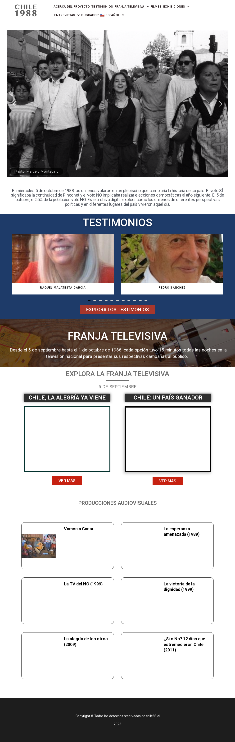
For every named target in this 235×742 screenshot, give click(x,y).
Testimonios (102, 6)
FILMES (155, 6)
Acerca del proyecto (72, 6)
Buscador (90, 15)
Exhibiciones (176, 7)
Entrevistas (67, 15)
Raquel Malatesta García (63, 287)
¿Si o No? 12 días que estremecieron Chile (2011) (184, 644)
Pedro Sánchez (172, 287)
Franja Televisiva (132, 7)
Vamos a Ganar (79, 528)
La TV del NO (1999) (83, 583)
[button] (89, 300)
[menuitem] (112, 15)
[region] (117, 103)
